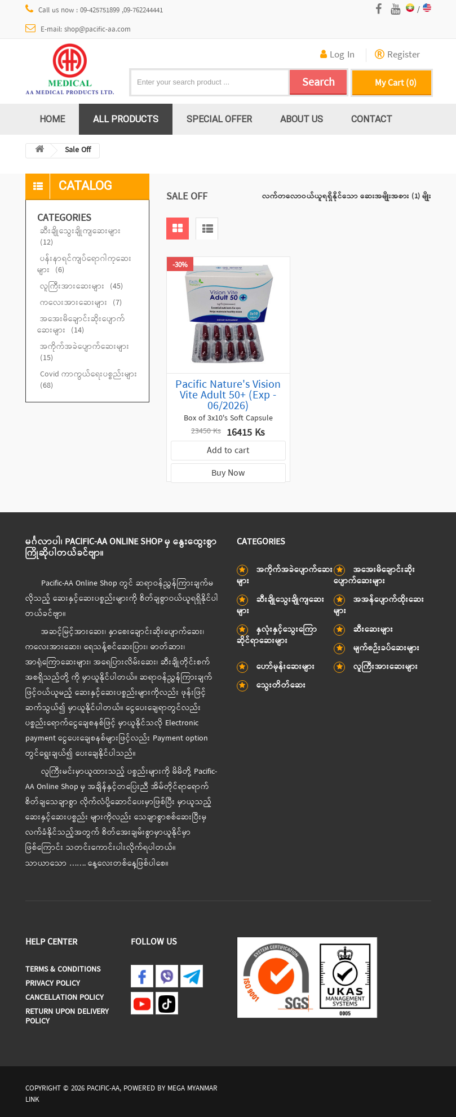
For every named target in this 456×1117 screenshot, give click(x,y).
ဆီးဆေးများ (373, 629)
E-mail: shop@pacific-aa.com (78, 29)
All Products (125, 119)
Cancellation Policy (64, 998)
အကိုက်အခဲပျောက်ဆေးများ (85, 352)
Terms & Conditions (62, 969)
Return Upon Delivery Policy (67, 1016)
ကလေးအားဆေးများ (81, 302)
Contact (371, 119)
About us (301, 119)
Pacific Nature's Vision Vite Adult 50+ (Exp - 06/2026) (228, 395)
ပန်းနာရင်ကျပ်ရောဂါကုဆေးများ (84, 264)
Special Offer (219, 119)
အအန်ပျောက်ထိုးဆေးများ (379, 605)
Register (397, 55)
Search (318, 82)
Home (52, 119)
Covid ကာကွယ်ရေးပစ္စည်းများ (89, 380)
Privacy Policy (52, 984)
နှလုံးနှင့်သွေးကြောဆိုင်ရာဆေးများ (277, 635)
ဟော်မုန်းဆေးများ (285, 667)
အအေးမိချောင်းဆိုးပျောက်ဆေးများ (81, 325)
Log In (337, 55)
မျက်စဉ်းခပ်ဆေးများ (386, 648)
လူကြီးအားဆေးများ (81, 286)
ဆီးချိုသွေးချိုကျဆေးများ (80, 237)
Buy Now (228, 473)
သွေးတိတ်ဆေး (281, 685)
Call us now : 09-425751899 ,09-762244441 (94, 10)
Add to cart (228, 451)
